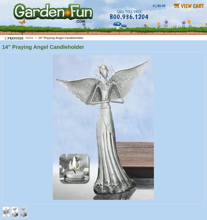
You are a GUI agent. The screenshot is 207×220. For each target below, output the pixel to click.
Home (29, 37)
